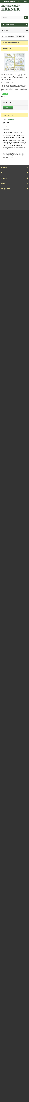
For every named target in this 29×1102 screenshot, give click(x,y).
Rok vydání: (6, 129)
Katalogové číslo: (5, 83)
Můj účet (3, 178)
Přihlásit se (25, 1)
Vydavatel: (5, 122)
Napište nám (6, 1)
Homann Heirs (10, 119)
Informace (7, 49)
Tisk (4, 96)
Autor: (4, 119)
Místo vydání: (6, 126)
